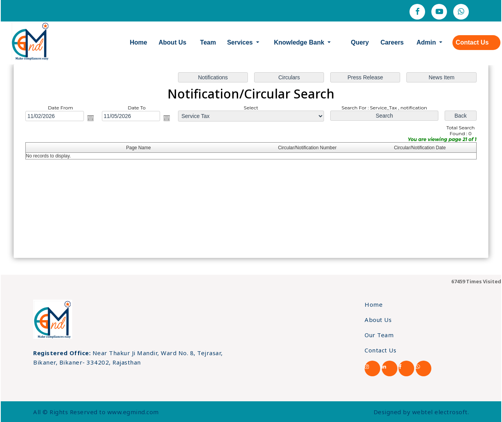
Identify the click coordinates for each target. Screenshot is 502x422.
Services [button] (241, 42)
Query (360, 42)
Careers (392, 42)
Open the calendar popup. (90, 118)
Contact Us (472, 42)
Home (138, 42)
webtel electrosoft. (440, 412)
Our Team (379, 335)
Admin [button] (427, 42)
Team (208, 42)
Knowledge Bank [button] (300, 42)
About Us (172, 42)
